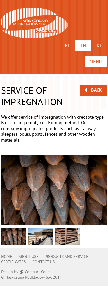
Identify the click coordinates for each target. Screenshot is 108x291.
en (83, 45)
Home (6, 256)
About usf (28, 256)
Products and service (66, 256)
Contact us (43, 261)
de (99, 45)
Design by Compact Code (25, 271)
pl (67, 45)
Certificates (13, 261)
